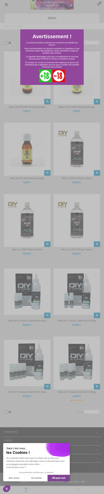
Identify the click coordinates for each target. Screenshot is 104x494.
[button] (6, 488)
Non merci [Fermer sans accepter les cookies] (14, 478)
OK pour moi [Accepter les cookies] (58, 478)
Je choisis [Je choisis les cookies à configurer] (36, 478)
